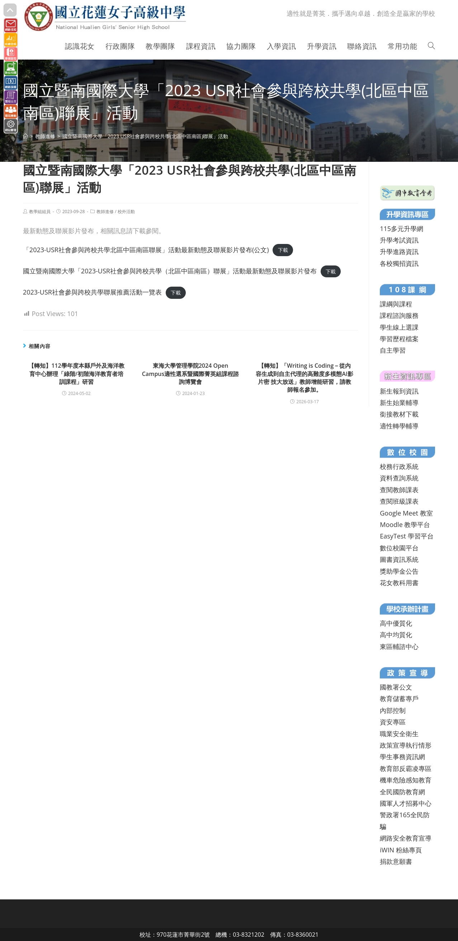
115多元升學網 (401, 228)
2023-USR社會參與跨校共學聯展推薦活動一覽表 (92, 292)
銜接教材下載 (399, 414)
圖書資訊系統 (399, 559)
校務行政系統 (399, 466)
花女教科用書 (399, 582)
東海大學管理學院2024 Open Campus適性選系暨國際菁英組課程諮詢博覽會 (190, 374)
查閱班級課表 (399, 501)
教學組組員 (40, 211)
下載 (283, 250)
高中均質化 (396, 634)
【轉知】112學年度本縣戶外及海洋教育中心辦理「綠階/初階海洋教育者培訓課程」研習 (76, 374)
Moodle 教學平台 (405, 524)
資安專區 (393, 721)
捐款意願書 (396, 861)
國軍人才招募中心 (405, 803)
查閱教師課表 (399, 489)
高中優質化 (396, 623)
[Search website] (431, 46)
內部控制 (393, 710)
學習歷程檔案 (399, 338)
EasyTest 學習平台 (406, 536)
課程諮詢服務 (399, 315)
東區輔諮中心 (399, 646)
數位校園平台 (399, 548)
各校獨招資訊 (399, 263)
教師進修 (105, 211)
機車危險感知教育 (405, 780)
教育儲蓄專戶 (399, 698)
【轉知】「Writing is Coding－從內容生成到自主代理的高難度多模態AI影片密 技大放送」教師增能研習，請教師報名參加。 (304, 378)
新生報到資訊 (399, 391)
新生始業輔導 (399, 402)
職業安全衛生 (399, 733)
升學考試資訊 (399, 240)
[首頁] (25, 136)
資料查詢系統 (399, 478)
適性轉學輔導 (399, 426)
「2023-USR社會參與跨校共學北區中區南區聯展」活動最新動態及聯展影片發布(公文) (146, 249)
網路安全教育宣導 (405, 838)
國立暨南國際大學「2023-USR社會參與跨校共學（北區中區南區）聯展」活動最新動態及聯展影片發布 (170, 271)
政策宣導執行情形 (405, 745)
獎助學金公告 (399, 571)
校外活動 (126, 211)
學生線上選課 (399, 327)
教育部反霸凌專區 (405, 768)
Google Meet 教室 (406, 513)
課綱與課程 (396, 304)
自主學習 (393, 350)
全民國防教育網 (402, 791)
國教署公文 (396, 687)
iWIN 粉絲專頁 (400, 850)
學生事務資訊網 (402, 756)
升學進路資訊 (399, 251)
